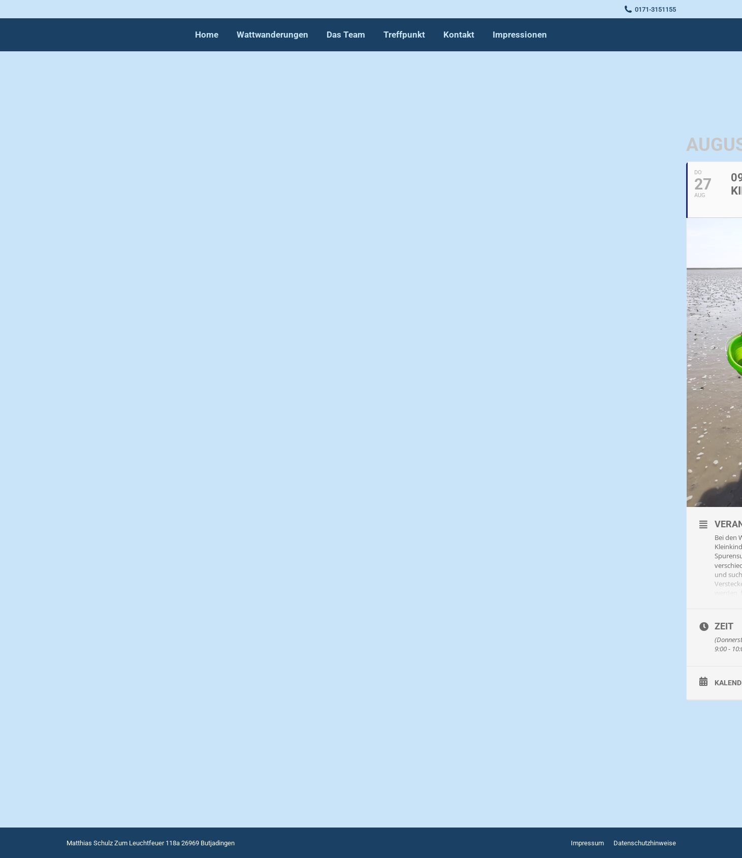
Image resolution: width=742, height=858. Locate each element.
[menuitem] (206, 34)
